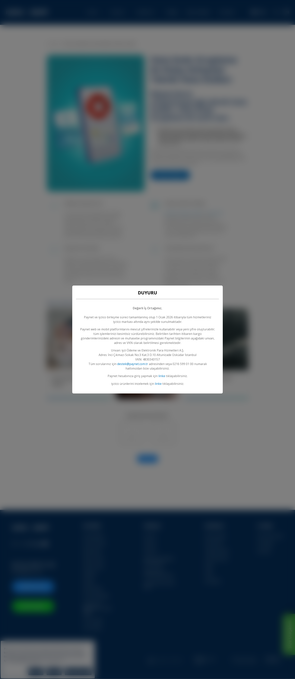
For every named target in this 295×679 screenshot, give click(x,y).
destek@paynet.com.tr (132, 364)
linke (161, 376)
